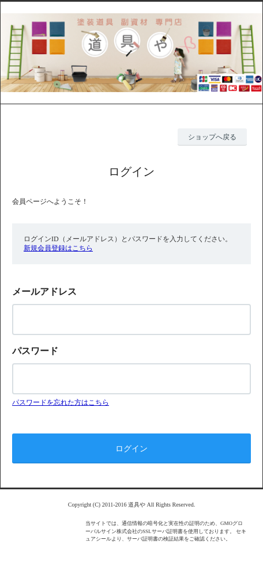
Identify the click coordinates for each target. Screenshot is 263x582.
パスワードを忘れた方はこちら (60, 402)
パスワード (35, 351)
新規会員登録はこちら (58, 248)
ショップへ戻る (212, 137)
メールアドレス (44, 291)
